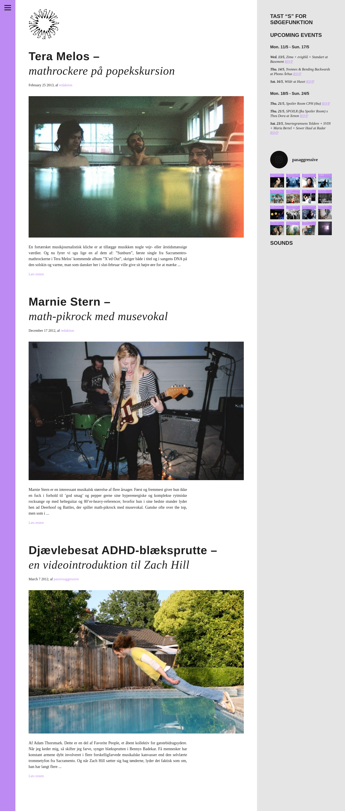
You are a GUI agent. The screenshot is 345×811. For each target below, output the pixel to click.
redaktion (65, 85)
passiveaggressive (66, 579)
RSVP (289, 61)
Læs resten (36, 274)
